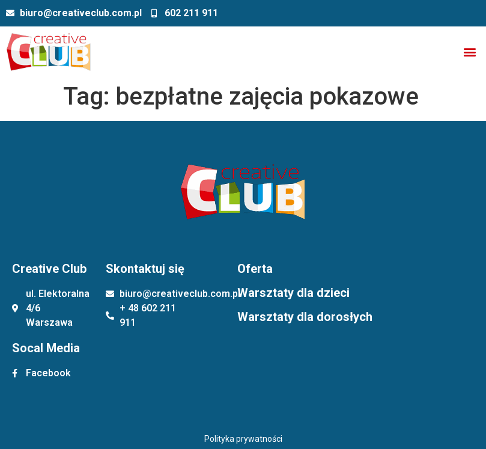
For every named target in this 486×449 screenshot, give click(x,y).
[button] (470, 52)
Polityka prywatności (243, 439)
